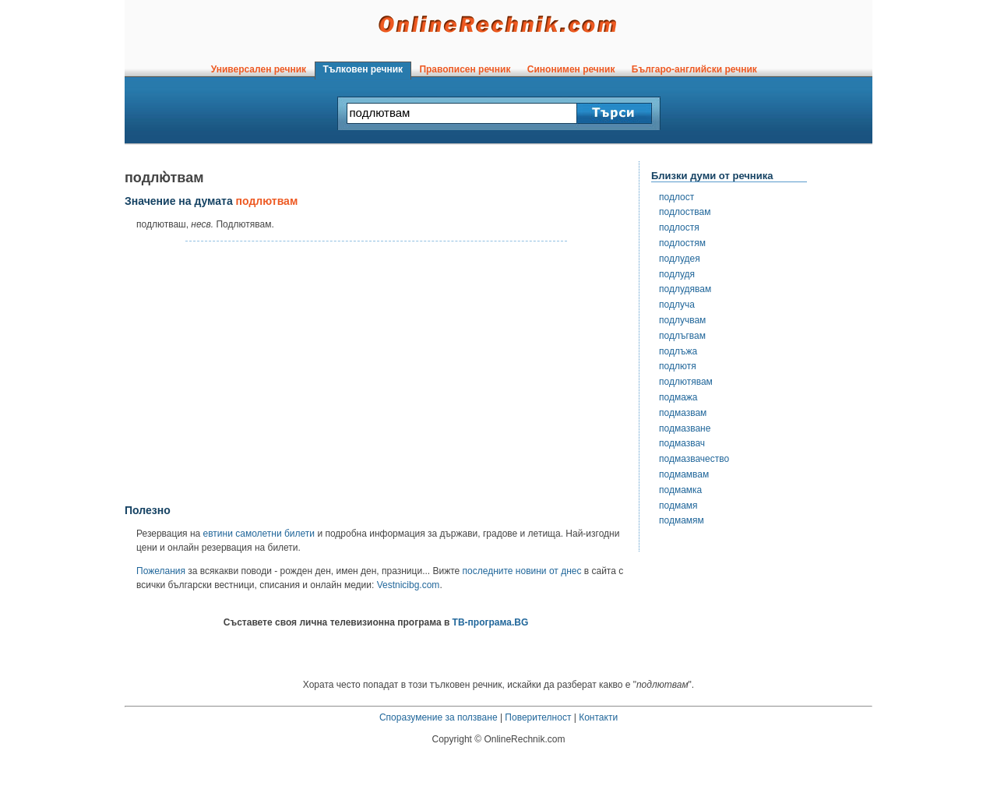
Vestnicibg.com (408, 585)
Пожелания (160, 571)
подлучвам (682, 320)
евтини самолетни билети (259, 533)
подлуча (677, 304)
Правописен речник (465, 69)
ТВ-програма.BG (491, 622)
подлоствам (684, 211)
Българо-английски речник (694, 69)
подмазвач (682, 443)
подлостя (679, 227)
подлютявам (686, 381)
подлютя (677, 366)
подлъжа (678, 351)
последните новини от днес (522, 571)
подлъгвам (682, 335)
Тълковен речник (363, 69)
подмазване (684, 428)
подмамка (680, 490)
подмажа (678, 397)
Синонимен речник (571, 69)
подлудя (677, 274)
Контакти (598, 717)
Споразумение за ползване (438, 717)
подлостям (682, 243)
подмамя (678, 505)
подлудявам (685, 289)
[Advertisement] (376, 373)
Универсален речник (259, 69)
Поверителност (538, 717)
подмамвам (684, 474)
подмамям (681, 520)
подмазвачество (694, 458)
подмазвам (682, 412)
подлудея (679, 258)
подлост (676, 197)
